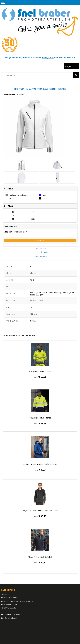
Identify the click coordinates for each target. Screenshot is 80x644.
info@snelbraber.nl (9, 618)
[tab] (40, 248)
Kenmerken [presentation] (41, 248)
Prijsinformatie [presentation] (40, 256)
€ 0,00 (68, 66)
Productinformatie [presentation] (41, 252)
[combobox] (37, 75)
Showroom (5, 594)
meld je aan (48, 57)
